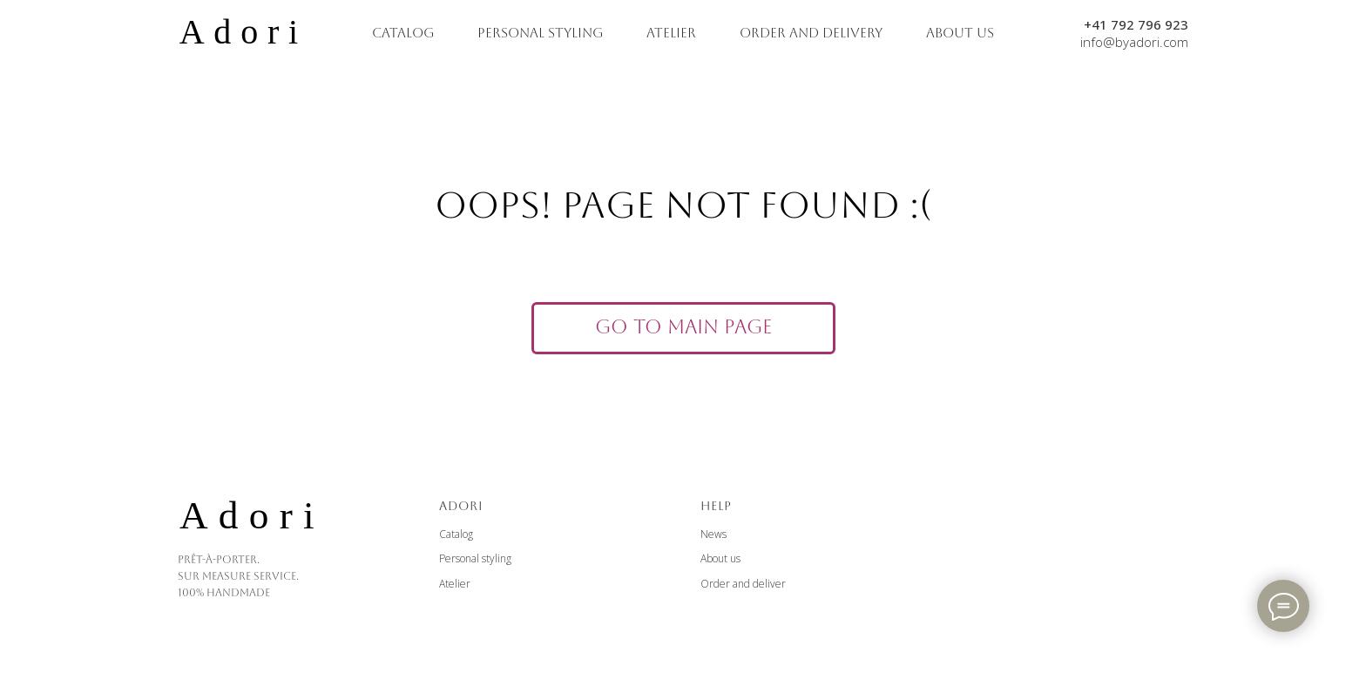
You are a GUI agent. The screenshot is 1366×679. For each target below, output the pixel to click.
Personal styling (475, 558)
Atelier (454, 583)
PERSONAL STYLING (540, 32)
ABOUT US (960, 32)
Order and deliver (743, 583)
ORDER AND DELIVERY (811, 32)
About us (720, 558)
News (713, 534)
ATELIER (671, 32)
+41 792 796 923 (1136, 24)
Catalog (456, 534)
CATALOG (403, 32)
